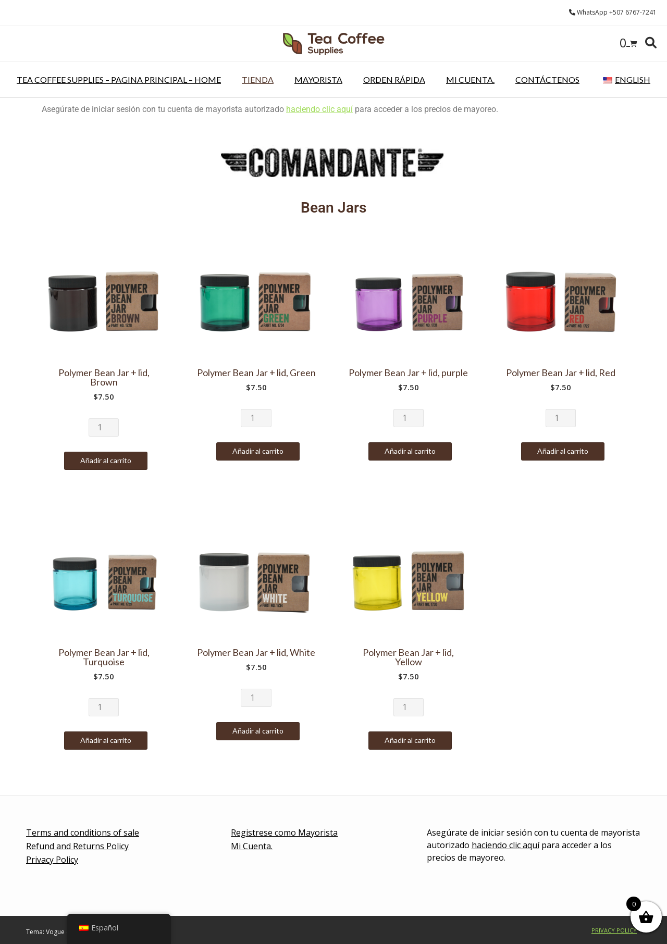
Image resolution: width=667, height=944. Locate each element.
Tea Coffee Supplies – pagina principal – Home (119, 79)
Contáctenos (547, 79)
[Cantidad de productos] (104, 427)
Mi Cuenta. (470, 79)
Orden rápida (394, 79)
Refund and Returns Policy (77, 846)
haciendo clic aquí (319, 109)
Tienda (258, 79)
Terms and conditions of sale (82, 832)
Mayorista (318, 79)
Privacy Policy (52, 859)
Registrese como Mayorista (284, 832)
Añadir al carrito (105, 460)
